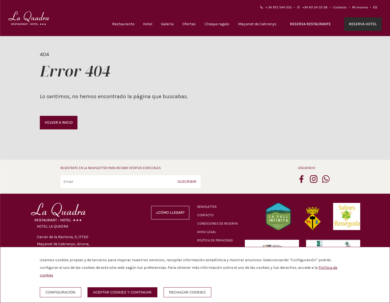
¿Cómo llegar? (170, 212)
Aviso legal (206, 232)
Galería (167, 24)
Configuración (61, 292)
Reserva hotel (363, 24)
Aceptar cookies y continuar (122, 292)
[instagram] (313, 181)
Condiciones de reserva (217, 223)
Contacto (340, 7)
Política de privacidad (215, 240)
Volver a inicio (59, 122)
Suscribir (187, 181)
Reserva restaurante (310, 24)
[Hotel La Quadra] (28, 18)
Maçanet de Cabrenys (257, 24)
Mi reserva (360, 7)
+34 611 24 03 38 (314, 7)
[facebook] (301, 181)
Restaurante (123, 24)
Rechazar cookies (187, 292)
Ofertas (189, 24)
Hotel (147, 24)
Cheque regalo (216, 24)
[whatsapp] (326, 181)
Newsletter (207, 207)
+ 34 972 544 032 (278, 7)
